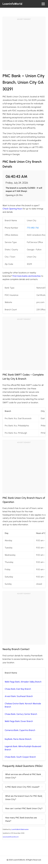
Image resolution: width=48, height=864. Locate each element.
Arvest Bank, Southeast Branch (19, 696)
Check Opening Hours (12, 208)
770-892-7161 (33, 228)
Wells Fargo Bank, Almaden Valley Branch (23, 682)
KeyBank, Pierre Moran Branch (18, 739)
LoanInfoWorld (12, 4)
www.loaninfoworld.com (11, 837)
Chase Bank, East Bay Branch (18, 689)
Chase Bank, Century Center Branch (21, 714)
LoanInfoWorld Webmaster (20, 829)
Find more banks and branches (27, 276)
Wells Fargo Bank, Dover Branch (19, 721)
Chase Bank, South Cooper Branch (20, 757)
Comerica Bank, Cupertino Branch (20, 730)
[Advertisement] (24, 46)
